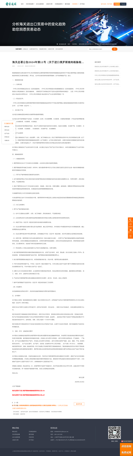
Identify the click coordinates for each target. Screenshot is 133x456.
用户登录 (109, 4)
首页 (69, 44)
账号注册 (103, 4)
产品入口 (123, 4)
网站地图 (73, 451)
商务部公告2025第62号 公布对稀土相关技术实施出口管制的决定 (108, 66)
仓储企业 (6, 140)
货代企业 (6, 130)
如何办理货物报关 (33, 411)
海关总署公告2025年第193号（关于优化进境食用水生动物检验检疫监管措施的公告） (108, 84)
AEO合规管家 (59, 49)
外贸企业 (6, 137)
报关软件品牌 (24, 411)
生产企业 (6, 133)
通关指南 (31, 434)
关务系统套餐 (16, 434)
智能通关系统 (42, 49)
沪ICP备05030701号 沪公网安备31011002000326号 (70, 440)
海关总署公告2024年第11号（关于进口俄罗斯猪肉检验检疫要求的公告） (98, 44)
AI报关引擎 (51, 49)
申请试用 (117, 4)
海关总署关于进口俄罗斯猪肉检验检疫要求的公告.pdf (28, 395)
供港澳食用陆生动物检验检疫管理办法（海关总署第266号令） (38, 405)
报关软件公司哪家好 (44, 411)
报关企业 (6, 126)
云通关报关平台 (33, 49)
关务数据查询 (32, 431)
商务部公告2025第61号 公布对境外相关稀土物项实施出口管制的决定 (108, 71)
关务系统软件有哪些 (56, 411)
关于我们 (31, 440)
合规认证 (25, 49)
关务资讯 (74, 44)
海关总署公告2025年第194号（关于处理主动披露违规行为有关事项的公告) (108, 79)
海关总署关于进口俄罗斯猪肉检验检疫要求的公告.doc (28, 390)
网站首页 (14, 431)
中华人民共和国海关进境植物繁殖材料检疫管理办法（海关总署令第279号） (108, 75)
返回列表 (79, 404)
